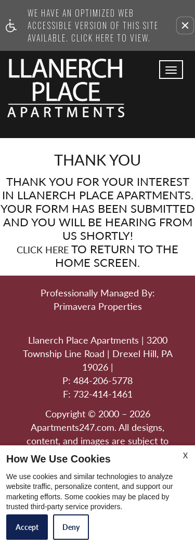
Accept (27, 527)
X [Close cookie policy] (185, 455)
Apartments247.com (72, 428)
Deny (71, 527)
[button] (185, 25)
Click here (43, 250)
